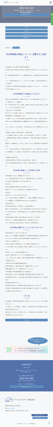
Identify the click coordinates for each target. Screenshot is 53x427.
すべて (26, 27)
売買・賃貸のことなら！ (40, 417)
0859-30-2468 (26, 378)
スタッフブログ (26, 34)
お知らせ (26, 31)
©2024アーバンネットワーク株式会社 (26, 423)
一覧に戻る (26, 320)
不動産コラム (26, 37)
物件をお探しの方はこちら (39, 415)
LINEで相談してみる (52, 19)
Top (49, 423)
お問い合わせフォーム (26, 386)
